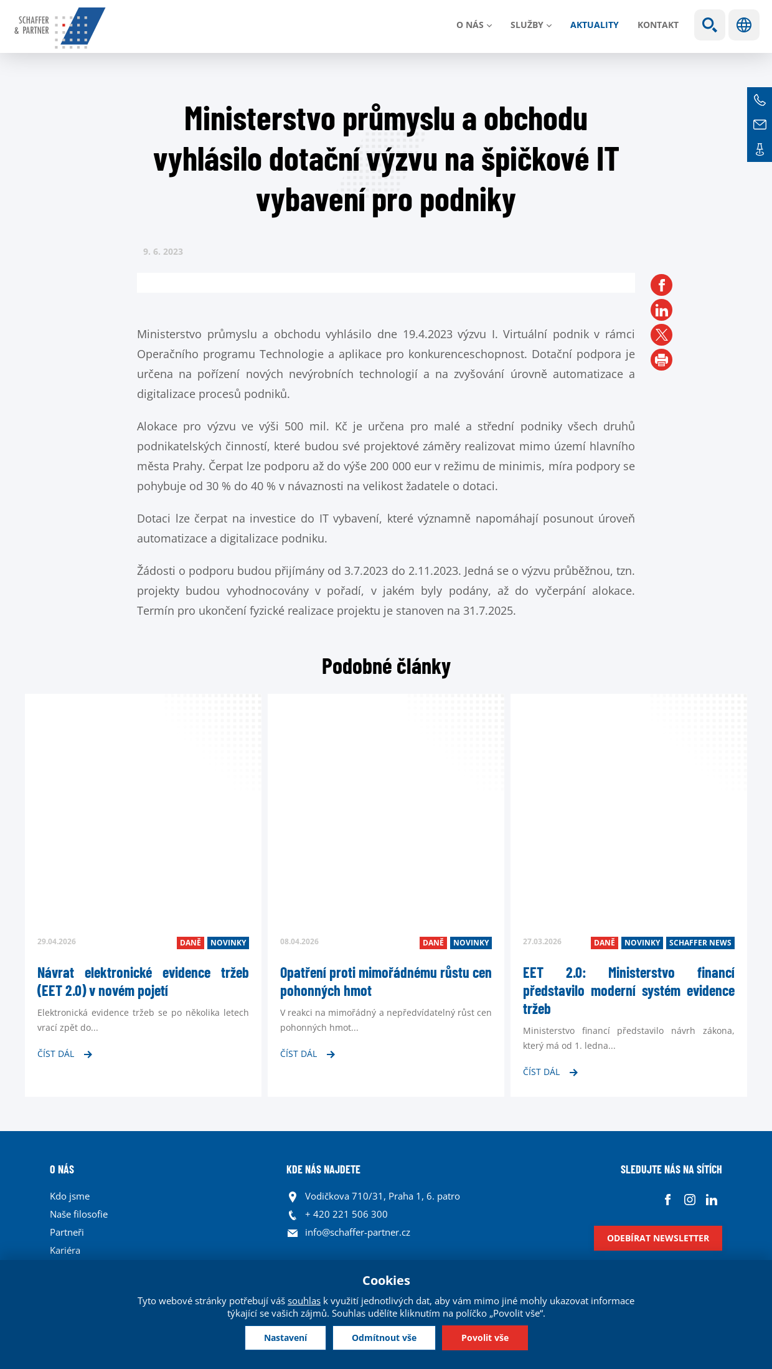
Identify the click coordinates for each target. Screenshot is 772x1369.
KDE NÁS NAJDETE (323, 1169)
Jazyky (744, 24)
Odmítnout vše (384, 1337)
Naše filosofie (79, 1214)
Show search (709, 24)
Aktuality (594, 25)
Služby (527, 25)
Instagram (689, 1199)
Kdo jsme (70, 1196)
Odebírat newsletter (658, 1238)
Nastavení (285, 1337)
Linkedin (711, 1199)
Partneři (67, 1232)
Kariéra (65, 1250)
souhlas (304, 1300)
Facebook (668, 1199)
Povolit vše (485, 1337)
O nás (470, 25)
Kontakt (658, 25)
